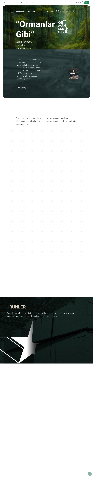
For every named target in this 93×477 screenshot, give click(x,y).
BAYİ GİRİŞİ (78, 2)
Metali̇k (43, 458)
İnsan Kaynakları (28, 441)
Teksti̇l (42, 453)
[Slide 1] (34, 46)
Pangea (60, 433)
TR (86, 2)
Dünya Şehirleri (62, 455)
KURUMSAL (20, 11)
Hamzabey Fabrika (80, 450)
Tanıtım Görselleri (28, 438)
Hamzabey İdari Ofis (81, 448)
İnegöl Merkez (79, 445)
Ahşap (42, 446)
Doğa (59, 436)
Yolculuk (60, 426)
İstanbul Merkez (80, 453)
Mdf (42, 426)
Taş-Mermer (44, 449)
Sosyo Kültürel (79, 433)
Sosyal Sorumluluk (25, 2)
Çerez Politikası (10, 445)
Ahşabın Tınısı (62, 441)
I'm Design (38, 2)
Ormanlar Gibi (62, 424)
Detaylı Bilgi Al (23, 87)
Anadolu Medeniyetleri (64, 438)
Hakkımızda (26, 424)
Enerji (77, 430)
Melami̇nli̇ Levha (45, 429)
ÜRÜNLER (59, 11)
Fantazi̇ (43, 451)
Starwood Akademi (10, 2)
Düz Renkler (44, 456)
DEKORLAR (49, 11)
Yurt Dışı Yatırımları (29, 433)
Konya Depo (79, 460)
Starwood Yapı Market (29, 436)
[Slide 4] (58, 46)
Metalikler (61, 453)
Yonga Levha (44, 424)
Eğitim (77, 425)
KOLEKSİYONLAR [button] (34, 11)
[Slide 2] (42, 46)
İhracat (25, 431)
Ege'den (60, 429)
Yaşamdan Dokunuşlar (64, 443)
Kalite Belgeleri (27, 429)
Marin (59, 431)
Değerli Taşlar (62, 450)
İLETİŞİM (76, 11)
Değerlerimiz (27, 426)
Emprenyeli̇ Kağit (46, 433)
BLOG (68, 11)
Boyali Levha (44, 431)
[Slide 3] (50, 46)
